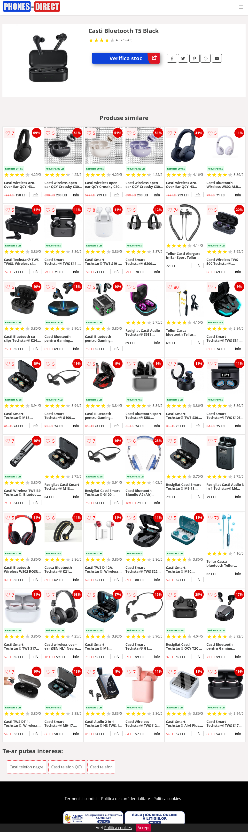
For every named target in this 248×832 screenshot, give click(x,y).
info (35, 195)
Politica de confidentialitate (125, 798)
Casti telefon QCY (66, 767)
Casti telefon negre (26, 767)
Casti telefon (101, 767)
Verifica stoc (134, 58)
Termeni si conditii (81, 798)
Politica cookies (167, 798)
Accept (144, 827)
